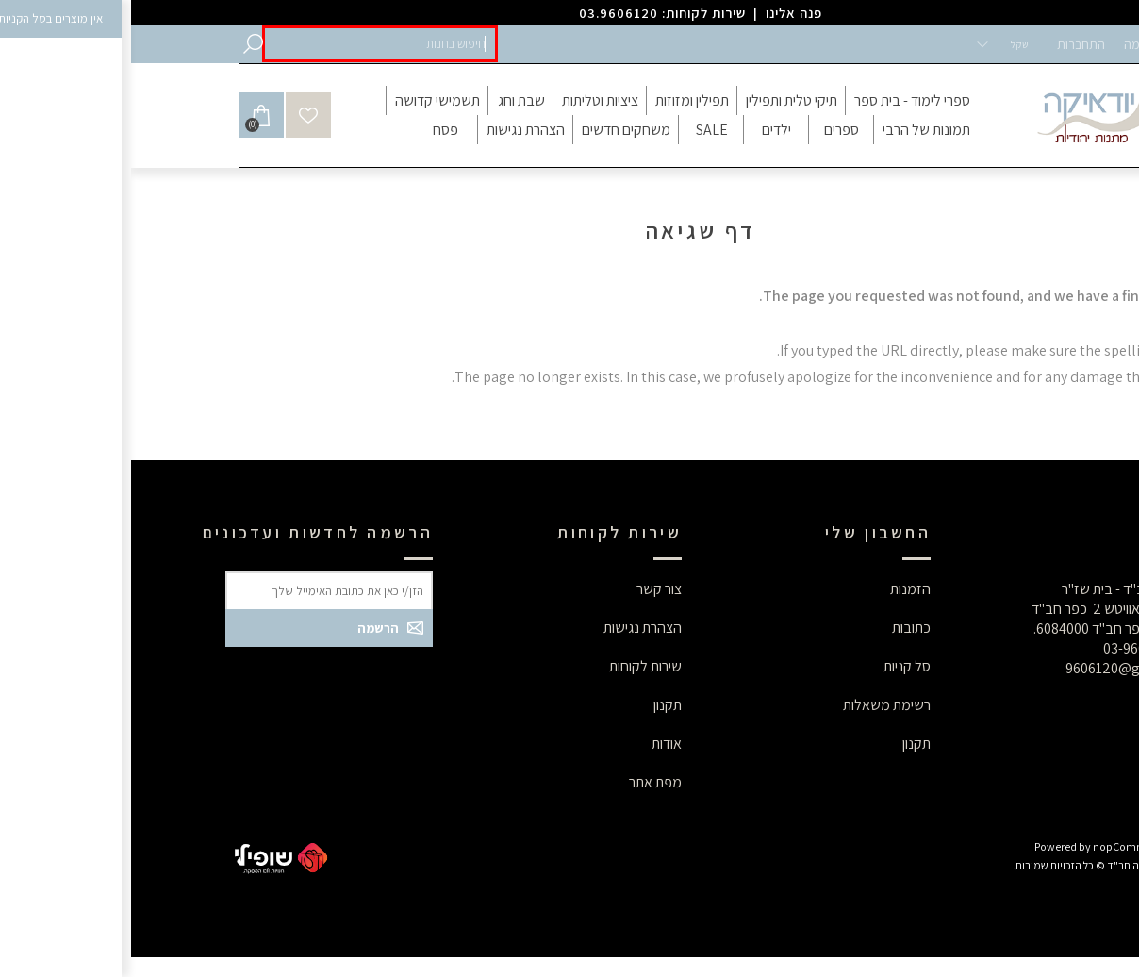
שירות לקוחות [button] (514, 666)
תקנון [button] (785, 743)
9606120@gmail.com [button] (1001, 668)
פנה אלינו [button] (663, 13)
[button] (249, 44)
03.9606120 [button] (487, 13)
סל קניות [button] (776, 666)
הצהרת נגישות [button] (511, 628)
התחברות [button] (950, 44)
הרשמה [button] (1012, 44)
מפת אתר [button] (524, 782)
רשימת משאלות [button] (756, 705)
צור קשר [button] (528, 589)
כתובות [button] (780, 628)
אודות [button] (535, 743)
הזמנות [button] (779, 589)
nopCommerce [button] (999, 846)
